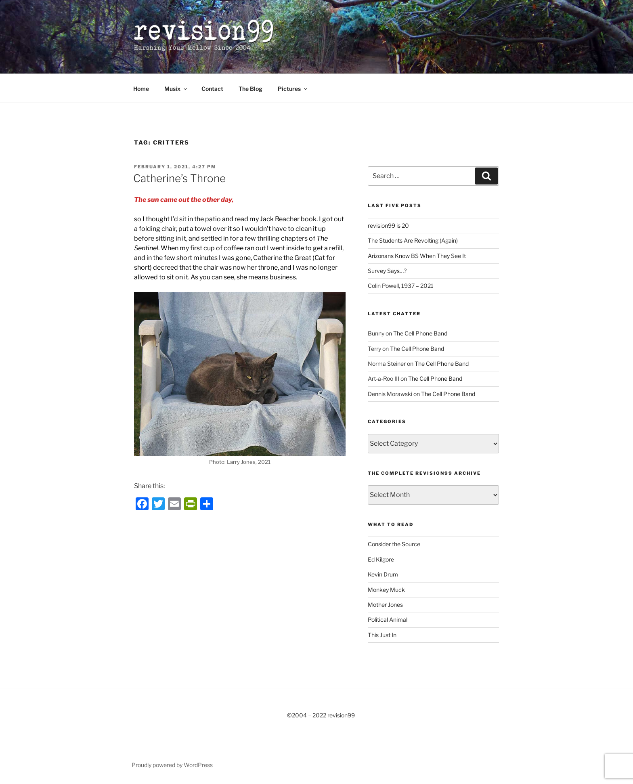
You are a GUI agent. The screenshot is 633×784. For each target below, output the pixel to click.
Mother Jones (385, 604)
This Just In (382, 634)
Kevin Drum (383, 574)
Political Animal (387, 619)
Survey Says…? (387, 270)
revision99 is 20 (388, 225)
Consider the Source (394, 544)
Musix (176, 88)
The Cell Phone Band (420, 333)
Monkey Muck (386, 589)
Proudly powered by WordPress (172, 764)
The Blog (250, 88)
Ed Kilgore (381, 559)
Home (141, 88)
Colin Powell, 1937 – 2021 (401, 285)
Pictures (293, 88)
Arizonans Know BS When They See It (417, 255)
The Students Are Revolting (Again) (413, 240)
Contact (212, 88)
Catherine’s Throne (179, 178)
